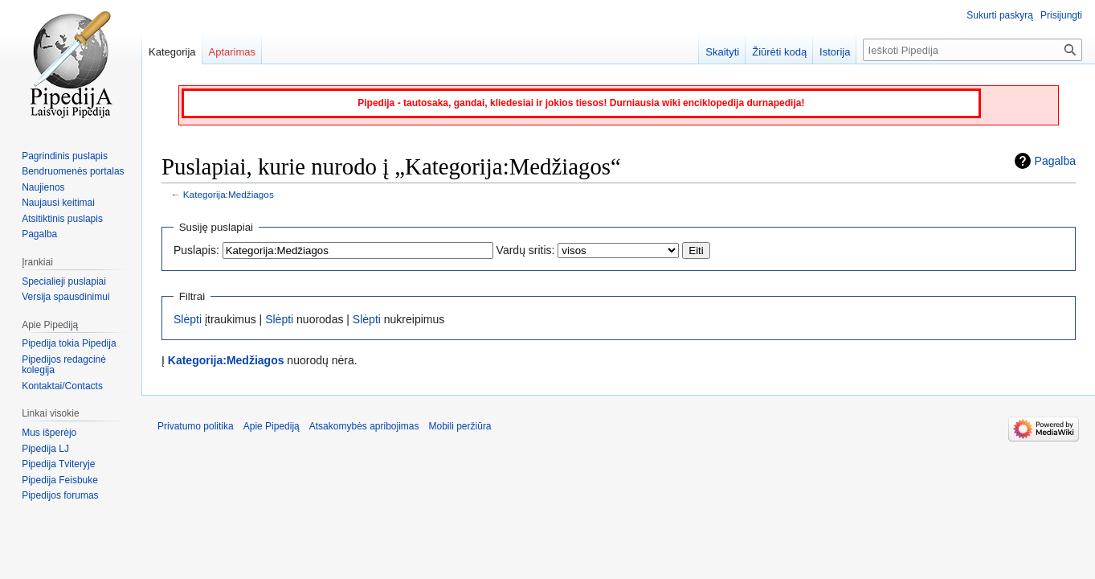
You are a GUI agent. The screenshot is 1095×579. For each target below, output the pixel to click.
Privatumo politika (195, 426)
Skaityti (722, 52)
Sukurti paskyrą (999, 15)
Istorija (834, 52)
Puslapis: (196, 250)
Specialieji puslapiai (64, 281)
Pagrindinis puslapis (65, 156)
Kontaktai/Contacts (62, 386)
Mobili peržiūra (460, 426)
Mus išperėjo (49, 432)
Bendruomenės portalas (73, 171)
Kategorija (172, 52)
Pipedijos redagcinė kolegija (64, 365)
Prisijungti (1061, 15)
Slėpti (188, 319)
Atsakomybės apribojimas (364, 426)
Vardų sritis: (525, 250)
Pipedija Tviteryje (58, 464)
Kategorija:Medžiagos (228, 194)
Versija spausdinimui (65, 296)
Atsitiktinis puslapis (62, 218)
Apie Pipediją (271, 426)
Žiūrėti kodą (779, 52)
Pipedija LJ (45, 448)
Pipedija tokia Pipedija (69, 343)
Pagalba (1055, 160)
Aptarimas (232, 52)
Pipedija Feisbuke (60, 480)
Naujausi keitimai (58, 202)
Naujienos (43, 187)
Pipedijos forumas (60, 495)
